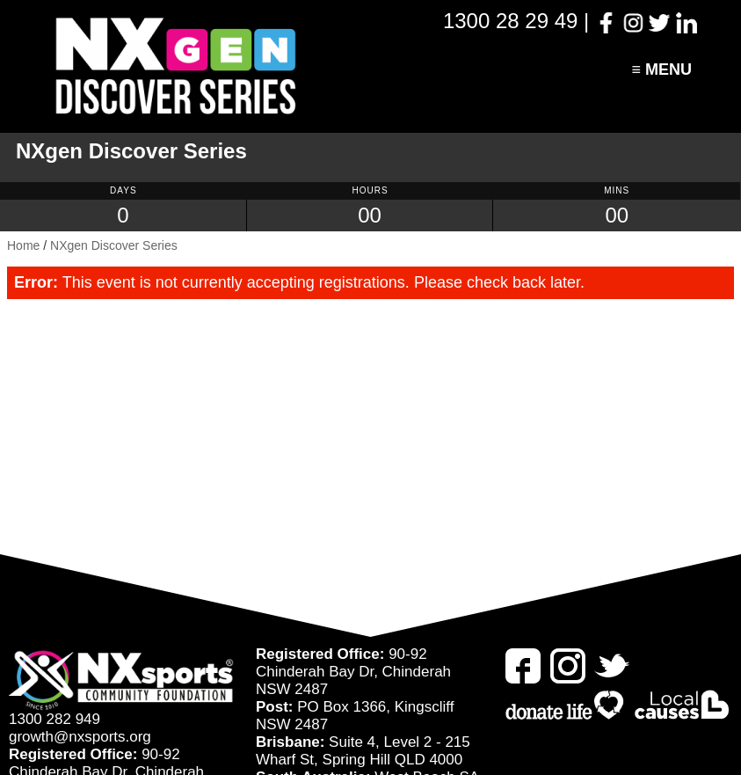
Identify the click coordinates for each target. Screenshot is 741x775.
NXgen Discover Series (114, 245)
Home (23, 245)
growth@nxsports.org (80, 736)
